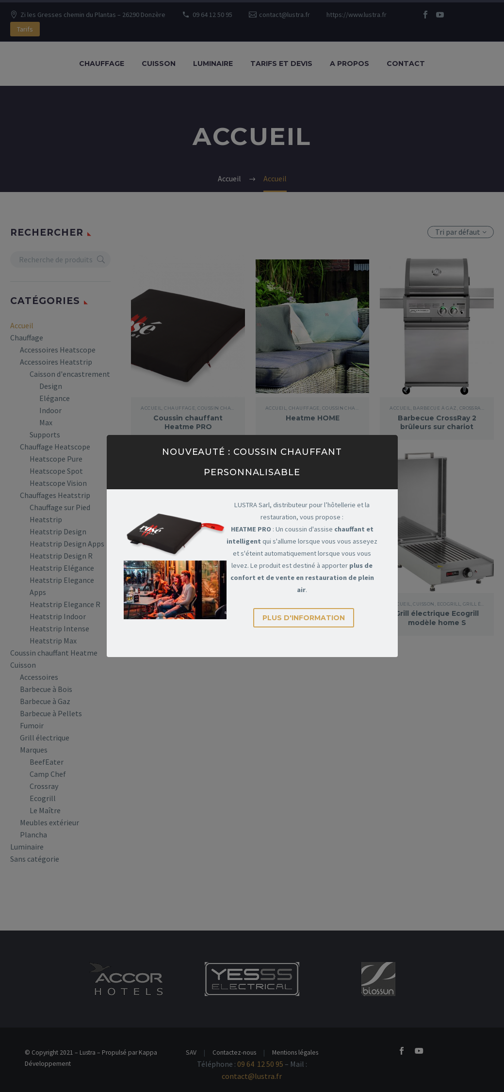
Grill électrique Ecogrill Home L (313, 617)
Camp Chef (48, 774)
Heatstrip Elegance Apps (62, 586)
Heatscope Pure (56, 459)
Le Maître (45, 810)
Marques (34, 750)
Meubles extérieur (49, 822)
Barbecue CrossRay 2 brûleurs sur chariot (437, 422)
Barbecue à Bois (46, 689)
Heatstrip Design (58, 531)
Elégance (54, 398)
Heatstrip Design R (61, 556)
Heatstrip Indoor (58, 616)
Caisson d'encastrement (70, 374)
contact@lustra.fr (284, 14)
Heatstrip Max (53, 640)
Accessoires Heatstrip (56, 362)
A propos (349, 63)
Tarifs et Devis (281, 63)
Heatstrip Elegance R (65, 604)
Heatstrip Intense (59, 628)
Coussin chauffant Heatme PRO (188, 422)
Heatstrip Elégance (62, 568)
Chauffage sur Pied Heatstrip (60, 513)
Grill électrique (44, 737)
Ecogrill (43, 798)
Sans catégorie (34, 859)
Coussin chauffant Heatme (54, 653)
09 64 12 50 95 (212, 14)
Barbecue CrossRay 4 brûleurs (188, 617)
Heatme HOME (313, 418)
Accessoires (39, 677)
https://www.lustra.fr (356, 14)
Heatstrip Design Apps (67, 543)
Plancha (33, 834)
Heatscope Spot (56, 471)
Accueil (21, 325)
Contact (406, 63)
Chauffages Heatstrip (55, 495)
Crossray (44, 786)
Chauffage (101, 63)
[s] (60, 259)
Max (45, 422)
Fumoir (32, 725)
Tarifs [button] (25, 29)
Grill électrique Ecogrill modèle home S (437, 617)
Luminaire (213, 63)
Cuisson (159, 63)
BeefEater (47, 762)
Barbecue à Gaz (45, 701)
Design (50, 386)
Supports (45, 434)
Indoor (50, 410)
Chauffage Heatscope (55, 446)
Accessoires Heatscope (58, 349)
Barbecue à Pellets (51, 713)
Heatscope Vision (58, 483)
